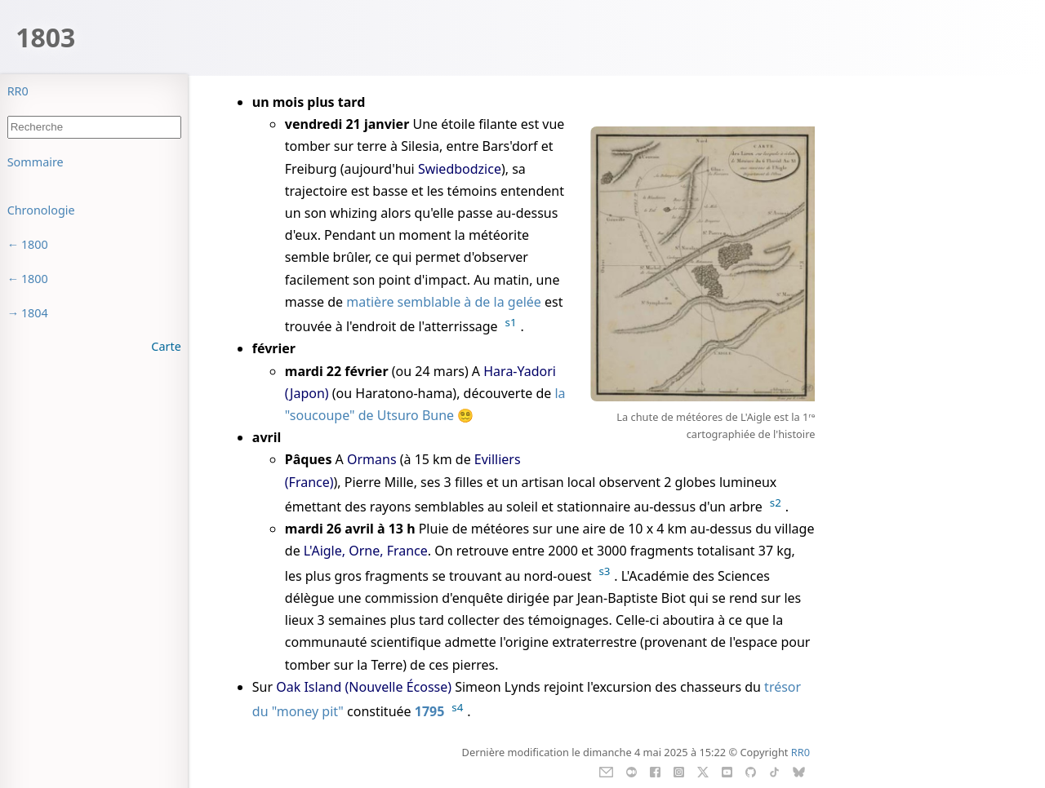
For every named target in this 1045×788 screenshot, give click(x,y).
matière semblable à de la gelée (443, 302)
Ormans (372, 459)
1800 (34, 244)
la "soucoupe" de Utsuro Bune (425, 404)
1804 (34, 313)
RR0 (18, 91)
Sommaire (35, 162)
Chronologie (41, 210)
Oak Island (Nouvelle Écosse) (363, 687)
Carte (165, 346)
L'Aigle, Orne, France (366, 551)
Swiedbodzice (459, 169)
